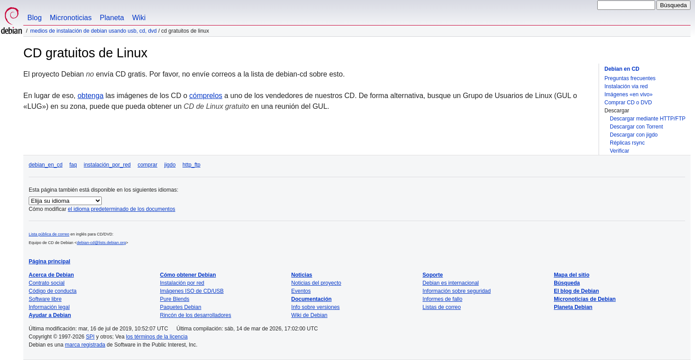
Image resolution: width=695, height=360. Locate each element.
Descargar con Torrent (636, 127)
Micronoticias (70, 17)
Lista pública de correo (49, 234)
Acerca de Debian (51, 275)
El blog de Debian (576, 291)
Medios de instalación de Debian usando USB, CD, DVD (93, 31)
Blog (34, 17)
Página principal (49, 261)
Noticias (302, 275)
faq (73, 165)
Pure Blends (174, 299)
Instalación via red (626, 86)
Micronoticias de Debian (585, 299)
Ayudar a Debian (50, 315)
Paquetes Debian (180, 307)
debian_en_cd (45, 165)
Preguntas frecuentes (630, 78)
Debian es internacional (450, 283)
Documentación (311, 299)
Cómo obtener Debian (188, 275)
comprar (147, 165)
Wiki (139, 17)
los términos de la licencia (156, 337)
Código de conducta (53, 291)
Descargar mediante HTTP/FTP (648, 119)
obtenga (91, 95)
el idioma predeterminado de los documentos (121, 209)
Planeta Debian (573, 307)
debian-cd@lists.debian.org (101, 242)
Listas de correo (441, 307)
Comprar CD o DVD (628, 102)
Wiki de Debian (309, 315)
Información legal (49, 307)
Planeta (112, 17)
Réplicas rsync (627, 143)
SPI (90, 337)
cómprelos (205, 95)
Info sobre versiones (315, 307)
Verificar (619, 151)
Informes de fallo (442, 299)
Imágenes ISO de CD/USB (192, 291)
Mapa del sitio (571, 275)
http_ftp (191, 165)
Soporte (432, 275)
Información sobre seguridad (456, 291)
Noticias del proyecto (316, 283)
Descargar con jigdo (634, 135)
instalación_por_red (107, 165)
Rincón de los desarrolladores (195, 315)
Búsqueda (567, 283)
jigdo (169, 165)
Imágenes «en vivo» (628, 94)
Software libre (45, 299)
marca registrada (85, 345)
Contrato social (47, 283)
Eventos (301, 291)
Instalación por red (182, 283)
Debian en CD (621, 69)
